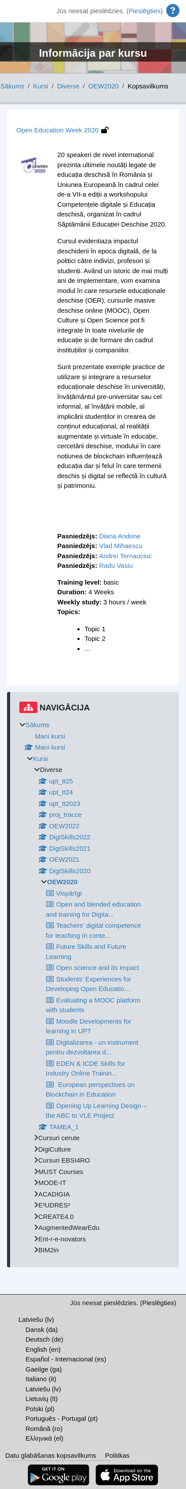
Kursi (40, 86)
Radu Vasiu (115, 565)
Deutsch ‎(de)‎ (44, 1339)
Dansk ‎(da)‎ (42, 1329)
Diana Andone (119, 536)
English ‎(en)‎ (43, 1349)
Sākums (12, 86)
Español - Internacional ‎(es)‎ (66, 1359)
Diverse (68, 86)
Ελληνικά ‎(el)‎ (44, 1438)
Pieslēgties (144, 11)
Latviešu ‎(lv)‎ (36, 1319)
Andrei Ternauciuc (125, 556)
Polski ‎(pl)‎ (40, 1408)
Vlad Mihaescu (120, 545)
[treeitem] (94, 987)
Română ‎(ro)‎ (44, 1428)
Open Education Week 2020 (57, 130)
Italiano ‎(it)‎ (41, 1379)
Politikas (117, 1455)
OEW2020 (103, 86)
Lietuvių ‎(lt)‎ (42, 1398)
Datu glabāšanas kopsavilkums (50, 1455)
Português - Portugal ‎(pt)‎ (62, 1418)
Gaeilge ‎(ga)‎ (44, 1369)
